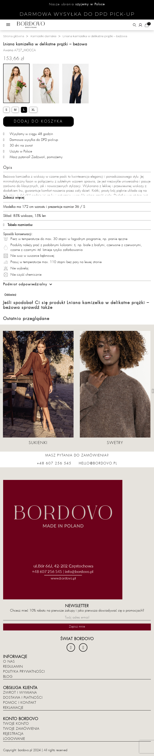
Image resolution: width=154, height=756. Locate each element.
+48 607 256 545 (54, 463)
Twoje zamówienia (21, 729)
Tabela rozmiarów (17, 225)
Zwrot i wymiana (20, 692)
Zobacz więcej (13, 197)
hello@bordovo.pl (98, 463)
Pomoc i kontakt (19, 703)
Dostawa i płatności (23, 698)
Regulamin (13, 666)
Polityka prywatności (24, 671)
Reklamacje (13, 708)
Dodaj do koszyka (38, 121)
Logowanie (14, 739)
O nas (9, 661)
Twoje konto (16, 724)
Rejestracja (13, 734)
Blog (8, 677)
